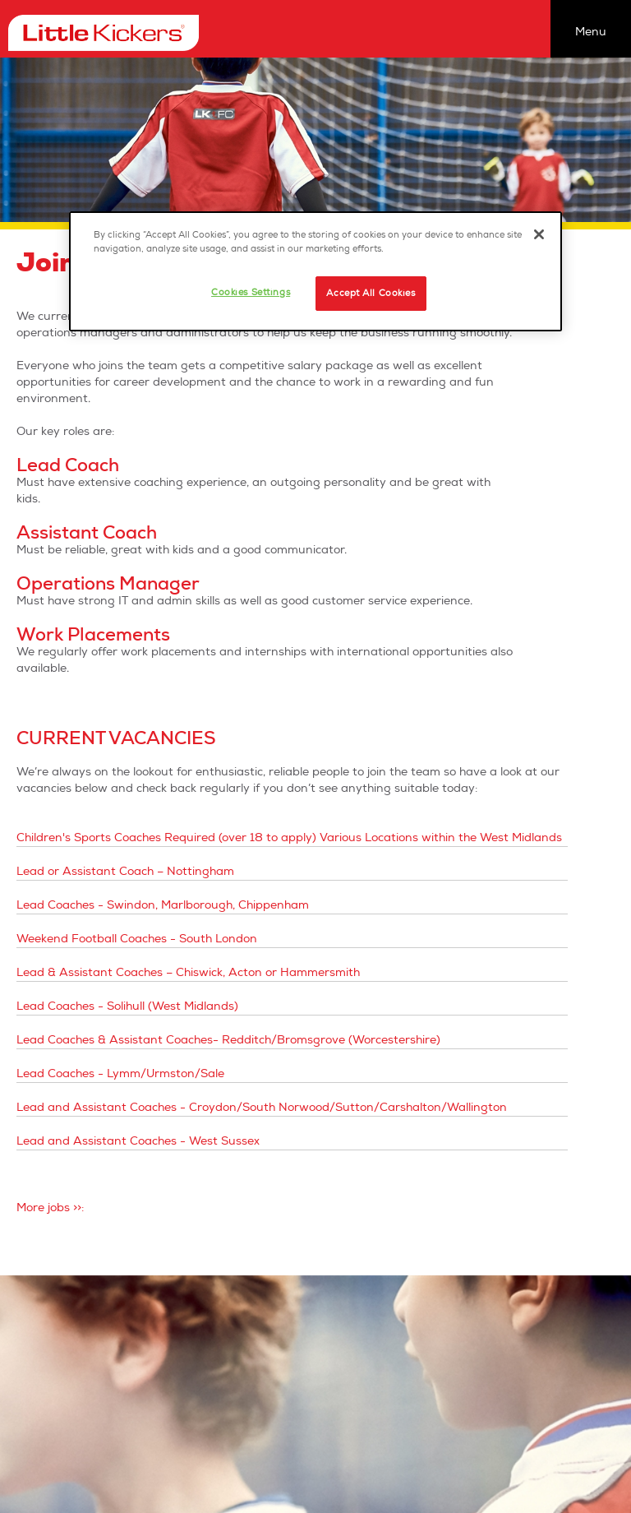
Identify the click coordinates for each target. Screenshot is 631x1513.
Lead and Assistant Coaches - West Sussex (138, 1141)
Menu (590, 32)
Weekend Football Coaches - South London (136, 939)
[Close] (539, 234)
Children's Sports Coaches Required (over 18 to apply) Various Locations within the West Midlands (289, 837)
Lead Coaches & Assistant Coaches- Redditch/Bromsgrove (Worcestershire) (228, 1040)
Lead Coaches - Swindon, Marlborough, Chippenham (162, 905)
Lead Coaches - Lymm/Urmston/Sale (120, 1073)
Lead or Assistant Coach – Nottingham (125, 871)
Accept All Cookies (370, 293)
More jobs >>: (50, 1208)
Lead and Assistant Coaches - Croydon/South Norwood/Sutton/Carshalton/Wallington (261, 1107)
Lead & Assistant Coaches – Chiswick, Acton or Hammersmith (188, 972)
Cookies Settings (250, 292)
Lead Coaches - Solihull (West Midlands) (127, 1006)
